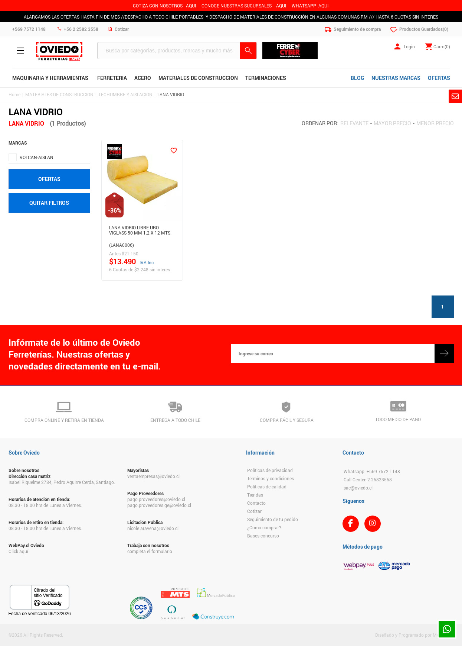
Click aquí (18, 551)
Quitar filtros (49, 202)
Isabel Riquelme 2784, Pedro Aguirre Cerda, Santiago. (62, 482)
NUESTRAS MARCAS (395, 77)
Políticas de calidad (266, 487)
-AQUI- (191, 6)
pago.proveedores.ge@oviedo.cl (159, 505)
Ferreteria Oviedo (59, 51)
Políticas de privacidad (270, 470)
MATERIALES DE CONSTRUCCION (59, 94)
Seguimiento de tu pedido (272, 519)
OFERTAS (439, 77)
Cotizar (254, 511)
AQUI (281, 6)
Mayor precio (392, 123)
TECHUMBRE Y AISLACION (125, 94)
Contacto (256, 503)
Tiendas (255, 495)
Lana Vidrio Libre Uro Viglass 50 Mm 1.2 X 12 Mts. (140, 230)
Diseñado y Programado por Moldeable (414, 635)
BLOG (357, 77)
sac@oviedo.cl (358, 488)
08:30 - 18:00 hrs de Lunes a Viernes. (45, 505)
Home (14, 94)
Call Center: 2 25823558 (368, 479)
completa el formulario (149, 551)
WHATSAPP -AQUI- (311, 6)
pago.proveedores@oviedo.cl (156, 499)
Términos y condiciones (270, 478)
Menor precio (435, 123)
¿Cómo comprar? (264, 527)
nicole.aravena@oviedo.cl (152, 528)
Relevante (354, 123)
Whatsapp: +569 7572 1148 (372, 471)
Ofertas (49, 179)
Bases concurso (263, 536)
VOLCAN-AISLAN (36, 157)
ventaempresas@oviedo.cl (153, 476)
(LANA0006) (121, 245)
